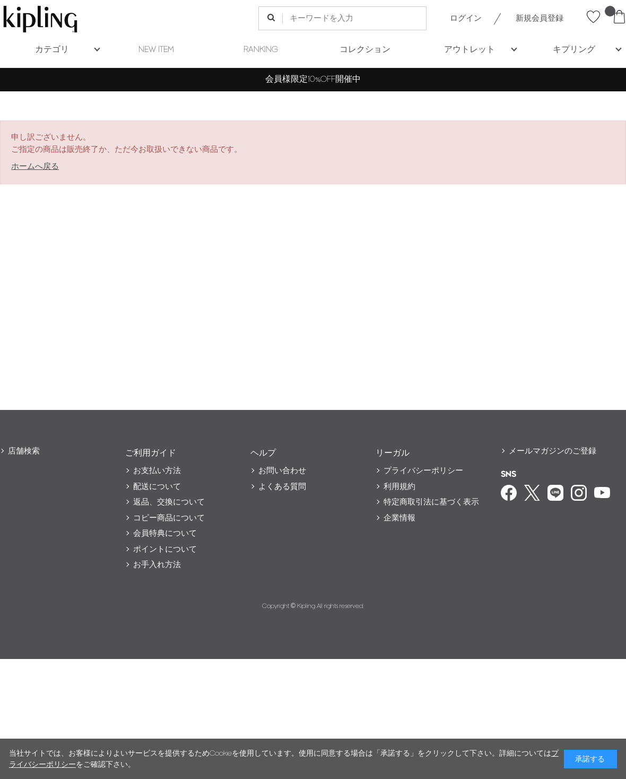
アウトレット (469, 50)
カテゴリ (52, 50)
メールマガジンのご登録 (552, 451)
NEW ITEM (156, 50)
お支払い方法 (157, 471)
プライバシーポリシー (423, 471)
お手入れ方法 (157, 565)
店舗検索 (24, 451)
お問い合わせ (282, 471)
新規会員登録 (539, 18)
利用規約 (399, 487)
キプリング (574, 50)
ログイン (466, 18)
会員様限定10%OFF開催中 (313, 79)
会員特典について (165, 533)
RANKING (261, 50)
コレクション (365, 50)
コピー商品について (169, 518)
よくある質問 (282, 487)
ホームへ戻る (35, 166)
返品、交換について (169, 502)
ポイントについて (165, 549)
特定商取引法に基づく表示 (431, 502)
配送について (157, 487)
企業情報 (399, 518)
